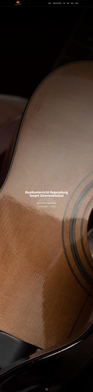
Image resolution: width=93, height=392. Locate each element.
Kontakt (53, 206)
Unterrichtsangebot (43, 206)
